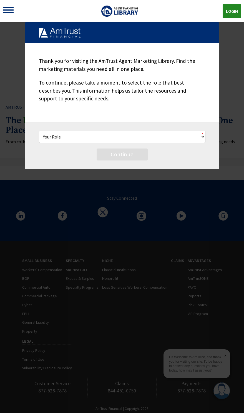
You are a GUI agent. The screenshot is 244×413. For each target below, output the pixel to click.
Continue (122, 154)
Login (232, 11)
